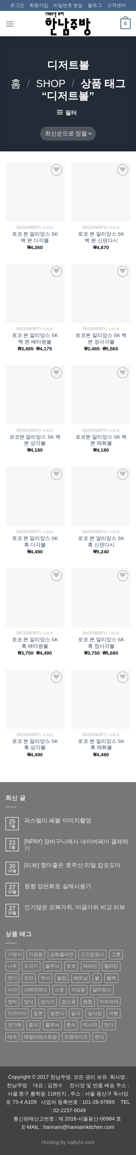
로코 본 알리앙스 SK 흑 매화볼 (101, 745)
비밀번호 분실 (68, 5)
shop (51, 83)
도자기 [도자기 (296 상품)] (31, 966)
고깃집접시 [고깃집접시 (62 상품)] (92, 954)
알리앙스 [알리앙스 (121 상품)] (101, 989)
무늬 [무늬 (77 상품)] (45, 978)
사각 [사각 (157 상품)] (12, 989)
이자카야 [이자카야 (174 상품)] (17, 1013)
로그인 (17, 5)
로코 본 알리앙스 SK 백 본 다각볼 (35, 237)
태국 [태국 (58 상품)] (12, 1037)
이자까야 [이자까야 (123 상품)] (108, 1001)
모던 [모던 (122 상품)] (28, 978)
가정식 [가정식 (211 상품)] (15, 954)
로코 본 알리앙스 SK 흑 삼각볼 (35, 745)
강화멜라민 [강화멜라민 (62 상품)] (62, 954)
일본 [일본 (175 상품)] (38, 1013)
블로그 (95, 5)
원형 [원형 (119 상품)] (87, 1001)
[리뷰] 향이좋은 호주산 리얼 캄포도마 (72, 865)
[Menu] (9, 24)
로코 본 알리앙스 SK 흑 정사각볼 (101, 643)
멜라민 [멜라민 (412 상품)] (111, 966)
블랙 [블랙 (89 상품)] (111, 978)
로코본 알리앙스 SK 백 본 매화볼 (101, 440)
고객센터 (116, 5)
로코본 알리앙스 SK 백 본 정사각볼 (101, 339)
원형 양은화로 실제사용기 (57, 886)
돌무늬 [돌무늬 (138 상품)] (52, 966)
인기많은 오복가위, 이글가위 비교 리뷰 (74, 907)
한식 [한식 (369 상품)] (99, 1037)
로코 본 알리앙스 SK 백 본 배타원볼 (35, 339)
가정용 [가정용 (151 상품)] (36, 954)
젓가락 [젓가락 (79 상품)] (15, 1025)
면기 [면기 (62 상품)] (12, 978)
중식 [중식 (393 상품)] (71, 1025)
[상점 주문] (67, 134)
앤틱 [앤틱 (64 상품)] (12, 1001)
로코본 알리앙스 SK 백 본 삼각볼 (35, 440)
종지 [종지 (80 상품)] (33, 1025)
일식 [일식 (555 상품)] (76, 1013)
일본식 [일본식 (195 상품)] (57, 1013)
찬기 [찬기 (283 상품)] (109, 1025)
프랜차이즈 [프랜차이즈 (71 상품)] (76, 1037)
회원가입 (38, 5)
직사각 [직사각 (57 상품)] (90, 1025)
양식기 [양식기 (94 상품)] (48, 1001)
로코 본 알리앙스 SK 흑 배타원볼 (35, 643)
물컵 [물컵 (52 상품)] (61, 978)
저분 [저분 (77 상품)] (113, 1013)
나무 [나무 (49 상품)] (12, 966)
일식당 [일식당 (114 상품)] (95, 1013)
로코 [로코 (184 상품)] (71, 966)
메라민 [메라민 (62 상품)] (90, 966)
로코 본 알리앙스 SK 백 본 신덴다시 (101, 237)
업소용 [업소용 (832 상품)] (69, 1001)
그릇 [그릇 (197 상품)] (116, 954)
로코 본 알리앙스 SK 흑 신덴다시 (101, 542)
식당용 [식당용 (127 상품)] (78, 989)
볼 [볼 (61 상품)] (97, 978)
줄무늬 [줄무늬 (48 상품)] (52, 1025)
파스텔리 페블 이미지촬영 (57, 820)
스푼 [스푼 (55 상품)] (59, 989)
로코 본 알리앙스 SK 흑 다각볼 (35, 542)
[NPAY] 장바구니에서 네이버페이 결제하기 (76, 844)
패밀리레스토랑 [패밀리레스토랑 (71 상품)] (40, 1037)
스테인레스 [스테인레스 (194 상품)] (36, 989)
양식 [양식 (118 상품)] (28, 1001)
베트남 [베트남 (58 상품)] (81, 978)
